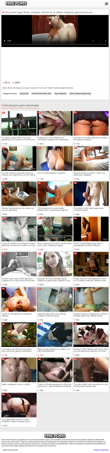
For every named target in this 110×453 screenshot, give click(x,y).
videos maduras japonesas (80, 93)
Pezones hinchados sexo (41, 93)
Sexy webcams (60, 93)
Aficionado (24, 93)
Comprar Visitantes (101, 450)
